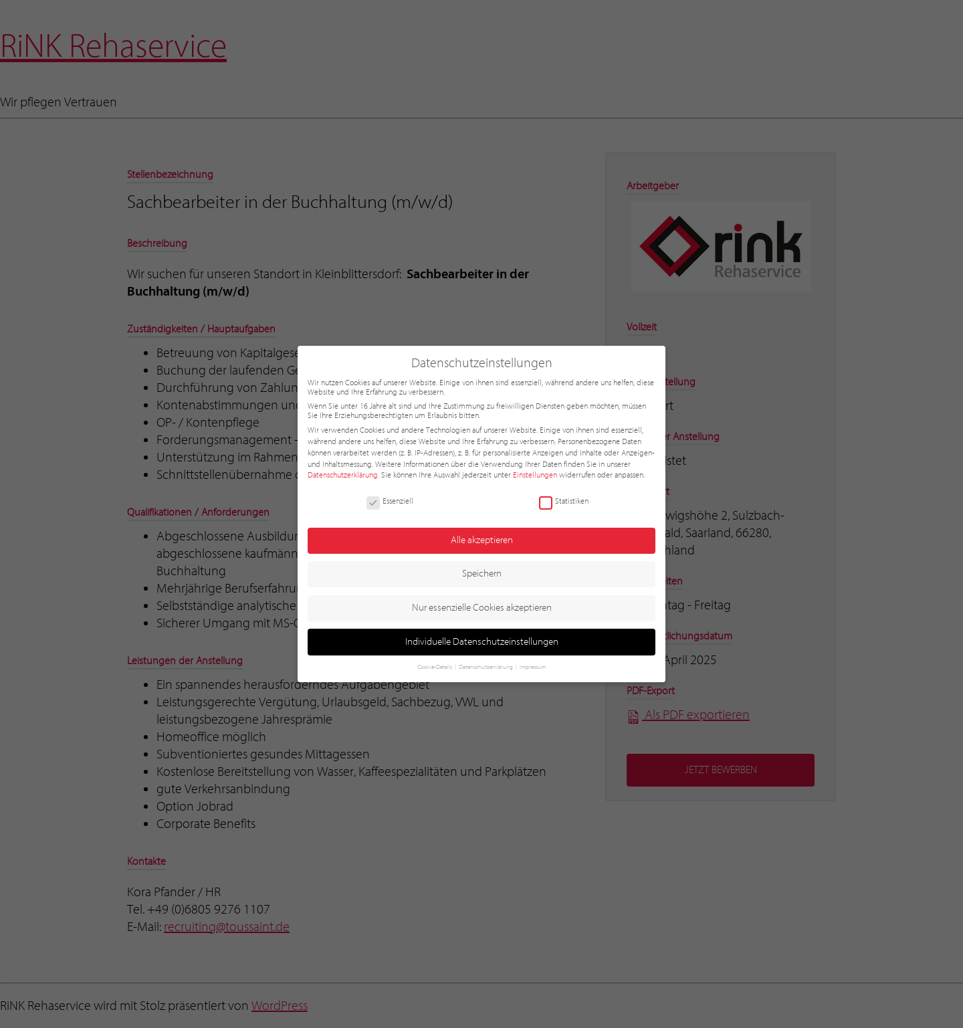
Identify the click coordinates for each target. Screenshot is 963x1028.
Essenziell (389, 501)
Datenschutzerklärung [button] (486, 666)
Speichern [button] (482, 573)
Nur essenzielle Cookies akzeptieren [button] (482, 607)
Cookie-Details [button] (435, 666)
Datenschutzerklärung (343, 475)
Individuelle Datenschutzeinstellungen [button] (481, 641)
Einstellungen (535, 475)
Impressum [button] (533, 666)
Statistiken (563, 501)
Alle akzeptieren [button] (482, 540)
